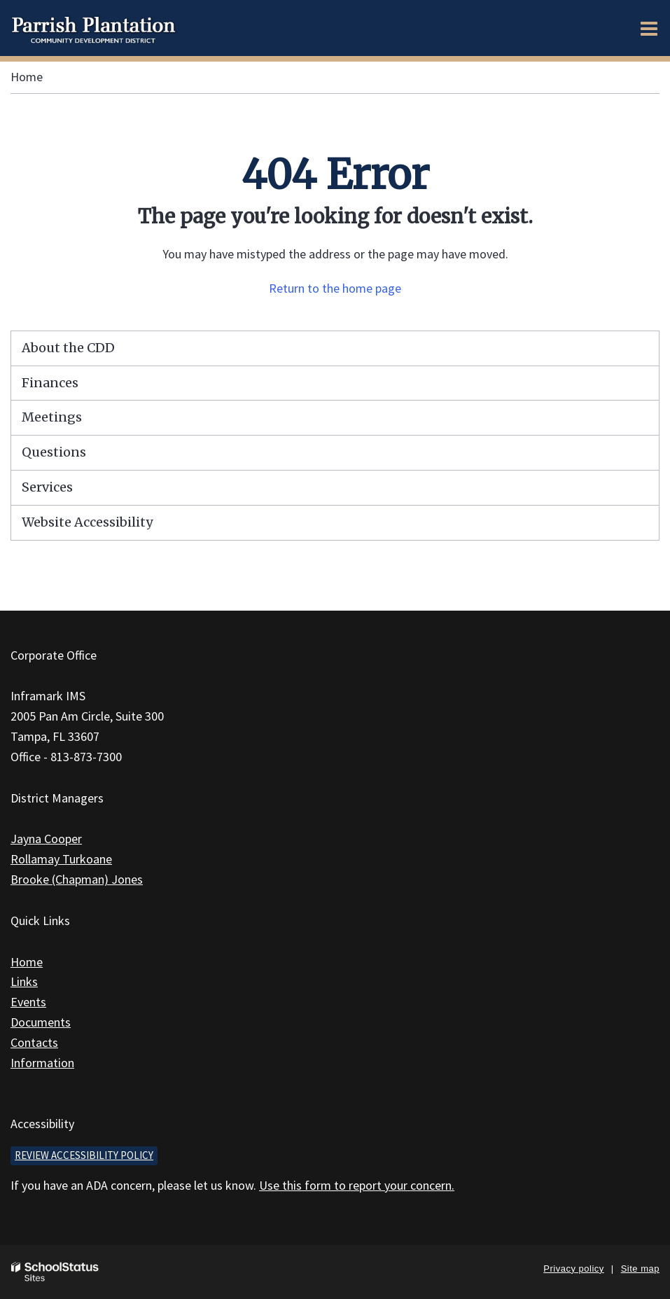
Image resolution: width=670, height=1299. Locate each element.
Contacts (34, 1042)
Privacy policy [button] (573, 1268)
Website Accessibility (87, 522)
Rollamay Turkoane (61, 859)
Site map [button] (640, 1268)
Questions (54, 452)
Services (47, 487)
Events (28, 1002)
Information (42, 1063)
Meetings (52, 417)
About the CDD (68, 348)
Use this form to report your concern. (356, 1185)
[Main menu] (649, 28)
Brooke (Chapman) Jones (77, 879)
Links (24, 981)
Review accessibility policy (84, 1155)
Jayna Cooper (46, 839)
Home (27, 77)
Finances (50, 383)
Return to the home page (335, 288)
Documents (41, 1022)
